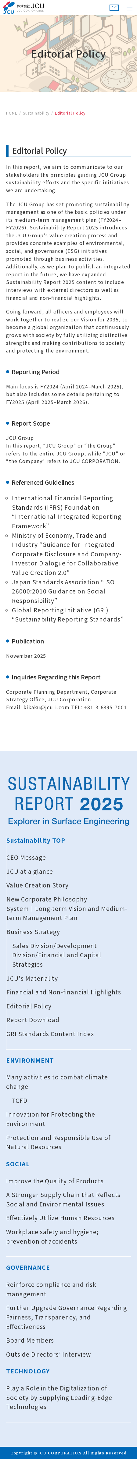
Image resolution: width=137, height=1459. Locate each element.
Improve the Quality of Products (55, 1181)
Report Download (32, 1019)
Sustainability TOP (35, 840)
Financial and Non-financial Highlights (63, 992)
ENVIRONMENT (30, 1060)
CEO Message (26, 857)
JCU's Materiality (32, 978)
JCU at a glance (29, 871)
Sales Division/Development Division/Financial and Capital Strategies (56, 955)
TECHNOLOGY (28, 1371)
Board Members (30, 1340)
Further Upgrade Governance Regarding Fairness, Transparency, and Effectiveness (66, 1316)
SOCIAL (18, 1164)
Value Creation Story (37, 885)
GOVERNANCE (28, 1267)
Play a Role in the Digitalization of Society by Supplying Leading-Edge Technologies (59, 1397)
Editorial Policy (29, 1006)
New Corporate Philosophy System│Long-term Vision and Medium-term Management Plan (67, 908)
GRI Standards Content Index (50, 1033)
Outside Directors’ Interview (48, 1354)
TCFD (19, 1100)
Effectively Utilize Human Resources (60, 1217)
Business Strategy (33, 931)
